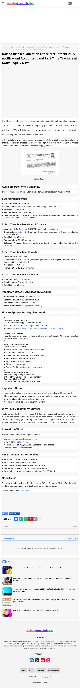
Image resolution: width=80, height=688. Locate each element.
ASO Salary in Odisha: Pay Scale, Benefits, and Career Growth (35, 610)
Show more (71, 538)
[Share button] (40, 519)
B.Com (21, 206)
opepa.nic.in (22, 442)
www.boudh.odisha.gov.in (33, 328)
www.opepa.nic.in (55, 328)
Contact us (41, 670)
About (31, 670)
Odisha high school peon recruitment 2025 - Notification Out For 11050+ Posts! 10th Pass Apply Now (44, 590)
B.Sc (20, 232)
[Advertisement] (40, 25)
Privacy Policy (53, 670)
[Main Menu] (3, 3)
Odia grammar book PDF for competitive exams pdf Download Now (38, 568)
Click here (24, 490)
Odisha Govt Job (14, 47)
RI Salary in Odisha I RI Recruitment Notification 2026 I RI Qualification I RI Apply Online (42, 579)
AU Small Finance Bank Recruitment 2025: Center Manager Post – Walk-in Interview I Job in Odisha (44, 600)
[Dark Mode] (77, 3)
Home (4, 47)
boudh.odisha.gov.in (28, 439)
